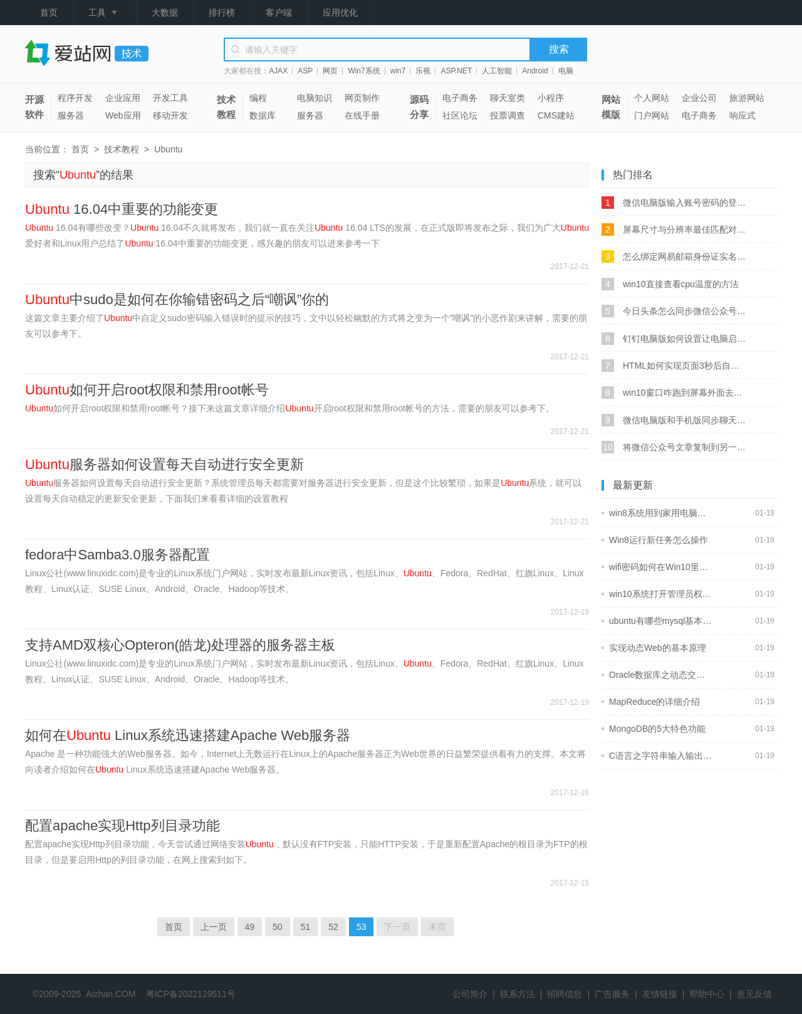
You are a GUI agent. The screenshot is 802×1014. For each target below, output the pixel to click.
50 (278, 927)
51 (306, 927)
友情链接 (659, 994)
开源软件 (34, 107)
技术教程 (226, 107)
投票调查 (507, 115)
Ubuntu (168, 149)
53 (362, 927)
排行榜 (222, 13)
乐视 (422, 70)
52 (333, 927)
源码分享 (419, 107)
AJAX (278, 70)
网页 (330, 70)
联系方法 (517, 994)
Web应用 (123, 115)
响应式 (742, 115)
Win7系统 (364, 70)
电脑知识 (314, 98)
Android (535, 70)
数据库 (262, 115)
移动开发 (170, 115)
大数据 (165, 13)
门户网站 (651, 115)
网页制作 (362, 98)
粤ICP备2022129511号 (191, 994)
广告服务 (612, 994)
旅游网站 (746, 98)
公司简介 (469, 994)
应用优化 (340, 13)
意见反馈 (754, 994)
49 (250, 927)
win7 (398, 70)
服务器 (71, 115)
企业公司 (699, 98)
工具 (104, 13)
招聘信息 (564, 994)
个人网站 (651, 98)
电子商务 (459, 98)
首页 (49, 13)
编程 (258, 98)
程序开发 (75, 98)
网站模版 (611, 107)
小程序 (551, 98)
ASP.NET (456, 70)
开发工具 (170, 98)
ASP (305, 70)
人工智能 (497, 70)
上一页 (213, 927)
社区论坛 (459, 115)
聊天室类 (507, 98)
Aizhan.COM (110, 994)
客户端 (279, 13)
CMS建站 (556, 115)
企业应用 (122, 98)
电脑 (565, 70)
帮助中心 (706, 994)
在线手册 (362, 115)
